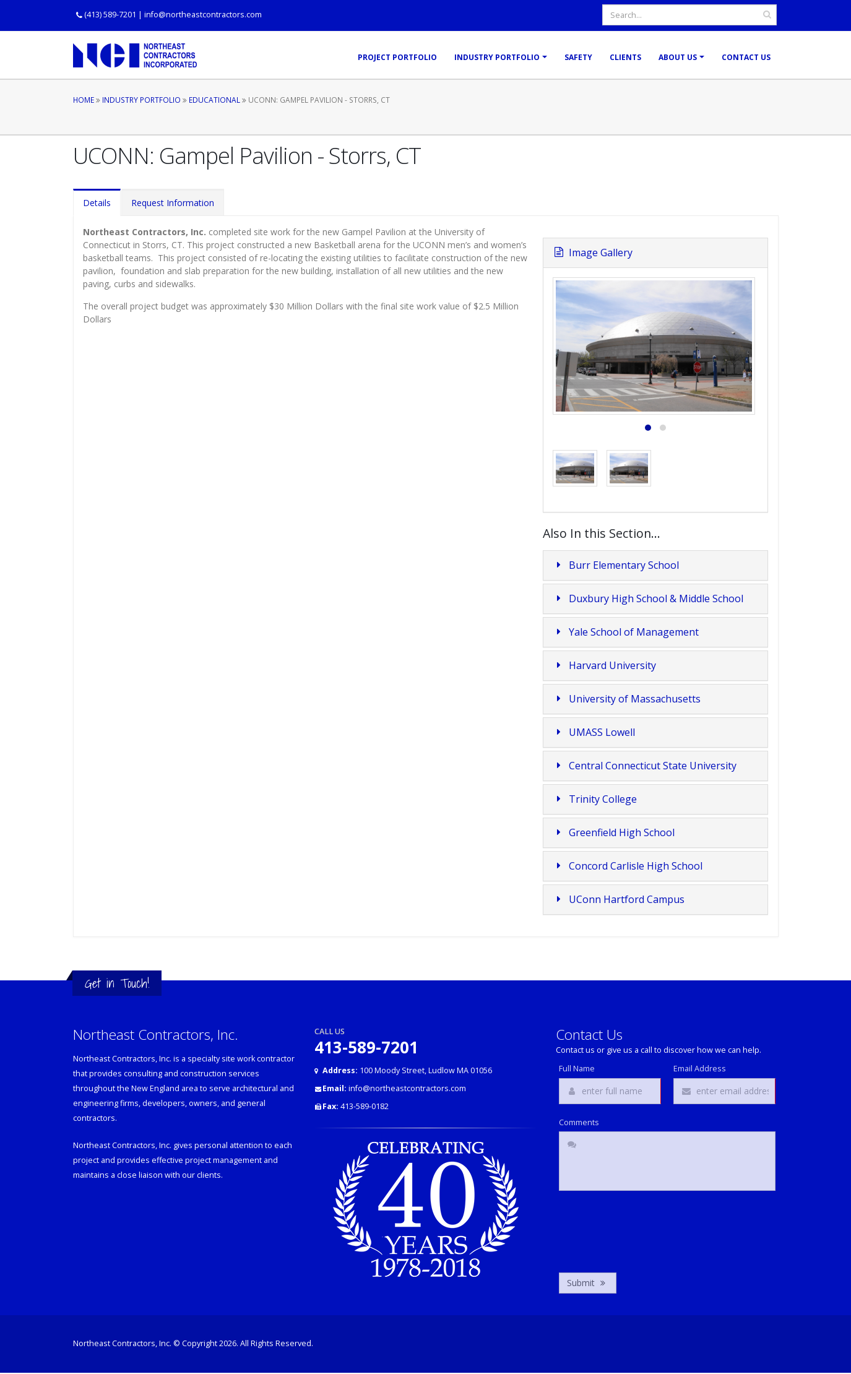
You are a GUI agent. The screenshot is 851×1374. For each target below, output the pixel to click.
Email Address (699, 1069)
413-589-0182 (355, 1106)
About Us (678, 57)
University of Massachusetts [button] (627, 699)
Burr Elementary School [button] (616, 565)
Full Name (577, 1069)
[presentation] (653, 1228)
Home (83, 100)
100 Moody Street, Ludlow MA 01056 (407, 1070)
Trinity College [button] (595, 799)
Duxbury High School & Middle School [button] (648, 598)
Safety (578, 57)
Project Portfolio (397, 57)
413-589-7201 (366, 1047)
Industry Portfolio (497, 57)
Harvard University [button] (604, 665)
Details (97, 203)
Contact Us (746, 57)
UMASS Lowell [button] (594, 732)
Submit (587, 1283)
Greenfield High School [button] (614, 832)
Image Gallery (593, 252)
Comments (579, 1123)
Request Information (172, 203)
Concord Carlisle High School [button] (627, 866)
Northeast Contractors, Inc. (122, 1343)
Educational (214, 100)
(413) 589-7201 (110, 14)
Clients (625, 57)
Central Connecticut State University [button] (645, 765)
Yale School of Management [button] (626, 632)
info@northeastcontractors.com (203, 14)
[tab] (655, 565)
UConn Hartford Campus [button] (619, 899)
